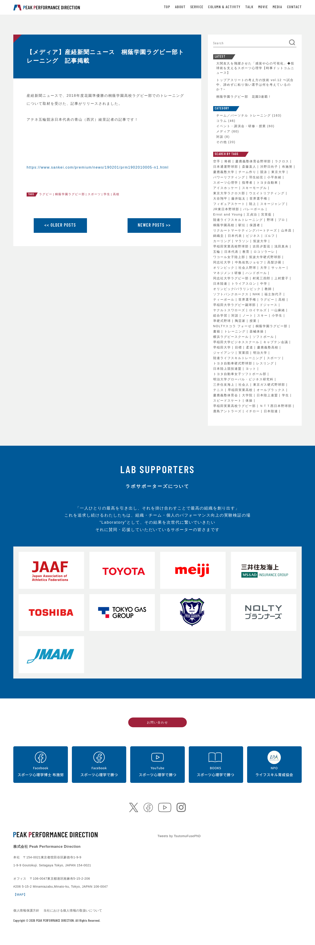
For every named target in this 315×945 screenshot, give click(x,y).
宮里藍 (267, 214)
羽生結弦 (257, 177)
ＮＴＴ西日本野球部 (276, 406)
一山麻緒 (278, 310)
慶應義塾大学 (224, 172)
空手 (217, 161)
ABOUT (180, 7)
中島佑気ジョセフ (250, 262)
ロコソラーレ (265, 251)
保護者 (256, 225)
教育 (246, 251)
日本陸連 (221, 283)
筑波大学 (261, 241)
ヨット (252, 368)
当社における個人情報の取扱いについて (72, 910)
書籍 (217, 331)
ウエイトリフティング (267, 193)
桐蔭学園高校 (224, 225)
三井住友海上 (224, 384)
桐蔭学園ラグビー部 (70, 194)
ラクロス (282, 161)
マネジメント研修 (228, 273)
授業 (254, 321)
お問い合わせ (157, 722)
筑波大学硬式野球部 (265, 257)
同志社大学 (222, 262)
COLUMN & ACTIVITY (224, 7)
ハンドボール (257, 273)
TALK (249, 7)
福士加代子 (274, 294)
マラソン (242, 241)
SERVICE (196, 7)
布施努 (288, 166)
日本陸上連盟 (268, 395)
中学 (264, 283)
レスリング (265, 363)
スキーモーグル (255, 188)
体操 (250, 400)
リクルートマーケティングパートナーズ (245, 230)
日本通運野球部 (226, 166)
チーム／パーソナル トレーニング (243, 115)
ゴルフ (270, 235)
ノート (248, 315)
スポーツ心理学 (226, 182)
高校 (116, 194)
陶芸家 (241, 321)
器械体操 (257, 331)
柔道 (250, 347)
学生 (107, 194)
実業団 (244, 352)
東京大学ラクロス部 (229, 193)
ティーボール (224, 299)
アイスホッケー (226, 188)
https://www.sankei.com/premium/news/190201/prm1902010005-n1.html (98, 167)
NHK (257, 294)
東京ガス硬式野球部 (269, 384)
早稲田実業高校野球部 (231, 246)
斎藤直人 (250, 166)
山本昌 (287, 230)
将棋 (228, 161)
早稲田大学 (222, 347)
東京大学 (279, 172)
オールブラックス (271, 390)
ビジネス (254, 235)
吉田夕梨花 (262, 246)
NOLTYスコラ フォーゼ (233, 326)
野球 (271, 220)
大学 (264, 267)
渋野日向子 (269, 166)
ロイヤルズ (258, 310)
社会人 (244, 384)
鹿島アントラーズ (228, 411)
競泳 (264, 172)
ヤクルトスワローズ (229, 310)
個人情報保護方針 (26, 910)
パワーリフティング (229, 177)
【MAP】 (20, 894)
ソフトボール (264, 336)
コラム (221, 120)
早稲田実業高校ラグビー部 (235, 406)
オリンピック (224, 267)
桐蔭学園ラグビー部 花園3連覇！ (244, 96)
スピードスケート (228, 400)
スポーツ (94, 194)
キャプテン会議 (276, 342)
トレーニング (235, 331)
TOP (167, 7)
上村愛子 (282, 278)
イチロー (253, 411)
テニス (219, 390)
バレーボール (254, 209)
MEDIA (277, 7)
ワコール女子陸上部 (229, 257)
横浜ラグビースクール (231, 336)
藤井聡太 (239, 198)
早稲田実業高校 (241, 390)
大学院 (248, 395)
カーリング (222, 241)
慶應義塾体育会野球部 (253, 161)
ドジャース (269, 305)
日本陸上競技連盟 (228, 368)
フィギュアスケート (229, 204)
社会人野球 (248, 267)
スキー (263, 315)
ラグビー (45, 194)
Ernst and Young (228, 214)
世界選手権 (259, 198)
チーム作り (248, 172)
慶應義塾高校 (268, 347)
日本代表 (235, 235)
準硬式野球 (222, 321)
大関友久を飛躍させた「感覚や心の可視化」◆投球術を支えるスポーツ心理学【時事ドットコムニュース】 (255, 68)
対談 (219, 136)
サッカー (279, 267)
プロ (282, 220)
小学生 (278, 315)
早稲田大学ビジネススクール (237, 342)
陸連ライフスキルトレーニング (238, 220)
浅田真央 (282, 246)
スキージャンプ (273, 204)
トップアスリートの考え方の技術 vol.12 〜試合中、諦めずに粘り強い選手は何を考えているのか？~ (255, 84)
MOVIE (263, 7)
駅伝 (242, 225)
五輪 (217, 251)
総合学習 (221, 315)
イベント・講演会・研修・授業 (241, 126)
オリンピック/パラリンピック (237, 289)
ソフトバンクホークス (231, 294)
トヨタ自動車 (268, 182)
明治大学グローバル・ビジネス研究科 (244, 379)
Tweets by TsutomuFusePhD (179, 836)
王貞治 (252, 214)
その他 (221, 142)
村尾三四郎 (262, 278)
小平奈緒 (275, 177)
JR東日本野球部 (226, 209)
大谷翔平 (221, 198)
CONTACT (294, 7)
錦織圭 (219, 235)
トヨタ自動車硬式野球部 (233, 363)
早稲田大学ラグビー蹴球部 (235, 305)
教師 (269, 289)
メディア (223, 131)
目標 (239, 347)
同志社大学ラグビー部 (231, 278)
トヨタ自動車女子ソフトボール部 (240, 374)
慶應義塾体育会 (226, 395)
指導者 (248, 182)
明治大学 (261, 352)
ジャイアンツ (224, 352)
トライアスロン (244, 283)
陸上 (253, 204)
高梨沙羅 (275, 262)
